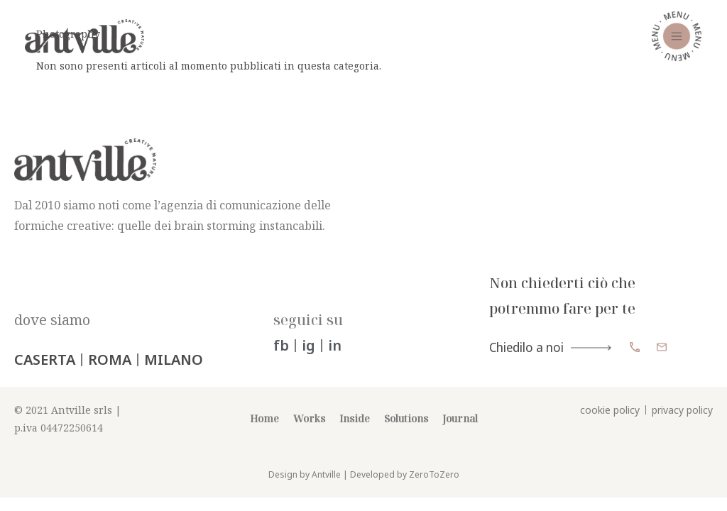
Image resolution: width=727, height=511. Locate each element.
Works (309, 430)
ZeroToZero (434, 486)
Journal (460, 430)
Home (264, 430)
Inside (354, 430)
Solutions (406, 430)
